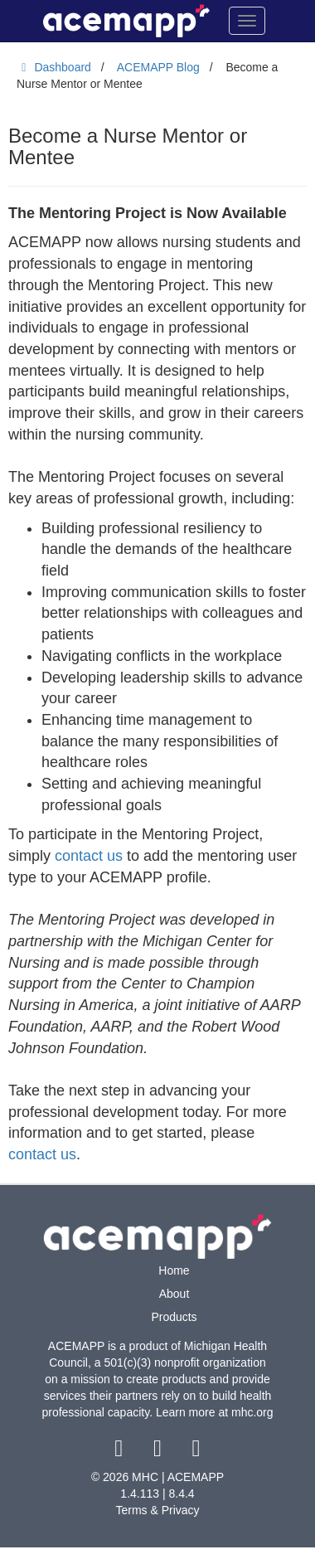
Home (173, 1270)
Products (173, 1317)
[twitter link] (159, 1452)
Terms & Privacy (157, 1510)
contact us (89, 856)
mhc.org (252, 1412)
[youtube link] (196, 1452)
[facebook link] (120, 1452)
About (174, 1293)
